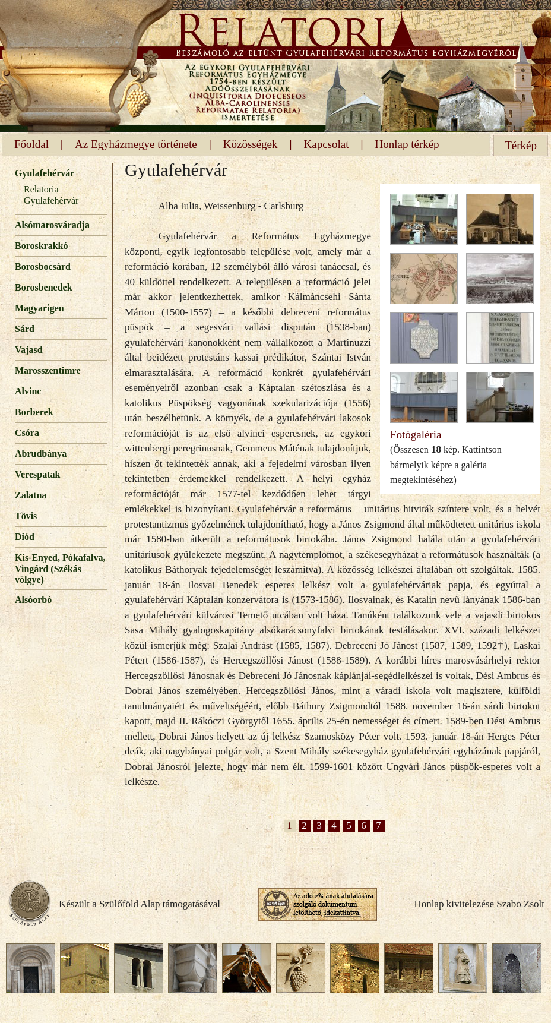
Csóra (27, 433)
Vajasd (29, 350)
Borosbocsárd (43, 266)
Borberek (34, 412)
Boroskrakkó (41, 246)
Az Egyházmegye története (136, 144)
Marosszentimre (47, 370)
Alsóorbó (33, 600)
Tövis (26, 516)
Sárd (24, 329)
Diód (24, 537)
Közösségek (250, 144)
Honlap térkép (407, 144)
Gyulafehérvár (44, 173)
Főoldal (31, 144)
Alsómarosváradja (52, 225)
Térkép (521, 145)
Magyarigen (39, 308)
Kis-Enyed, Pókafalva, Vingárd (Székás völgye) (60, 568)
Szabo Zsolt (520, 904)
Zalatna (30, 495)
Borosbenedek (43, 287)
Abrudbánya (40, 454)
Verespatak (37, 474)
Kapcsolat (326, 144)
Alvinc (28, 391)
